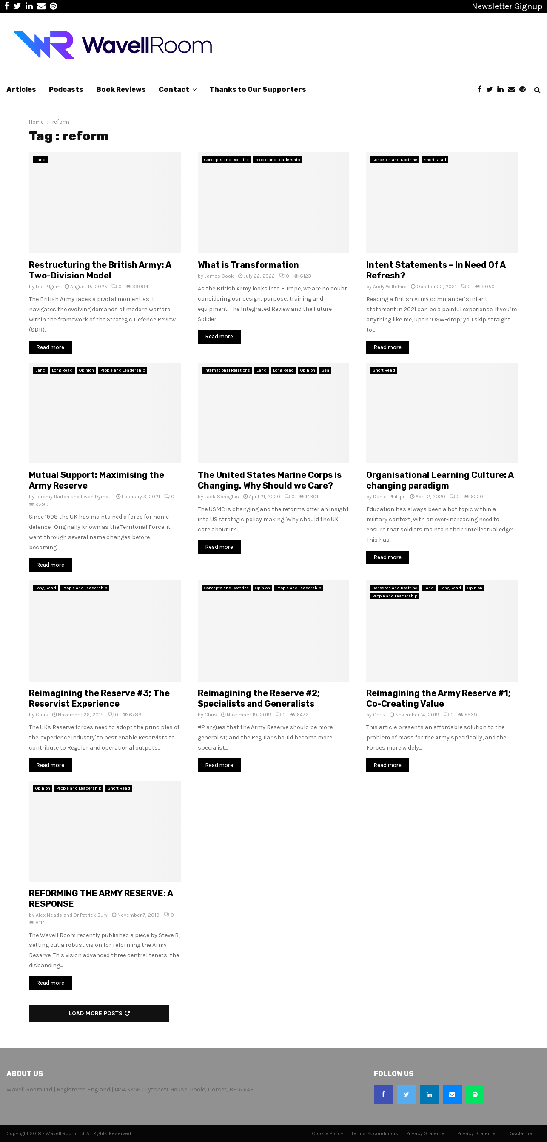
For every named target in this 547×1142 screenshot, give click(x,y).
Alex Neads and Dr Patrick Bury (72, 915)
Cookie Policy (327, 1133)
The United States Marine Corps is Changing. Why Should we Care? (270, 480)
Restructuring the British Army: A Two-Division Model (100, 270)
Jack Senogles (222, 497)
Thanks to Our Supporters (257, 89)
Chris (42, 715)
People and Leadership (277, 159)
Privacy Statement (427, 1133)
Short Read (435, 159)
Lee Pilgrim (48, 287)
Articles (21, 89)
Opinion (86, 370)
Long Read (62, 370)
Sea (325, 370)
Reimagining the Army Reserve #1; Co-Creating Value (438, 698)
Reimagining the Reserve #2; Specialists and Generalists (259, 698)
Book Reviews (121, 89)
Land (40, 159)
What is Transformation (248, 265)
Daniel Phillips (389, 497)
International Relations (227, 370)
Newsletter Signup (507, 6)
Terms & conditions (374, 1133)
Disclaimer (521, 1133)
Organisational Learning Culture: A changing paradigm (439, 480)
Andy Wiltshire (390, 287)
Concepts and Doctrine (226, 159)
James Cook (219, 276)
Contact (174, 89)
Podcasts (66, 89)
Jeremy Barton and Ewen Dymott (74, 497)
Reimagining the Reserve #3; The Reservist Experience (99, 698)
